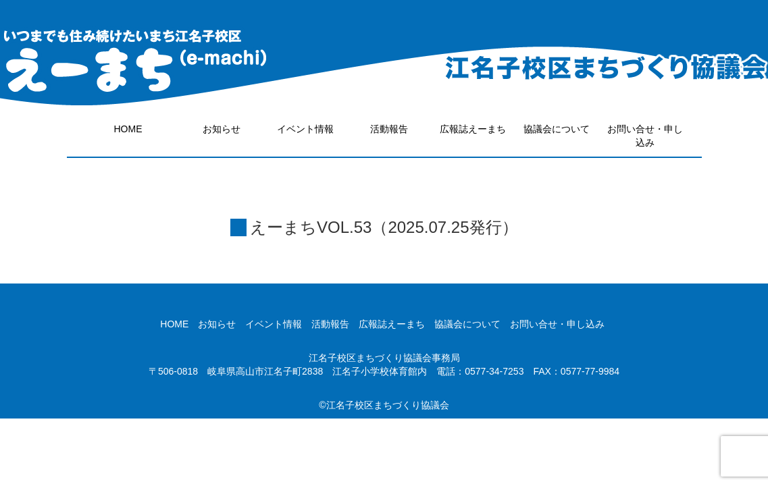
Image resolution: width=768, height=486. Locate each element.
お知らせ (221, 129)
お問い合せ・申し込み (645, 136)
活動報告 (389, 129)
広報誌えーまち (473, 129)
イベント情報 (305, 129)
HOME (128, 129)
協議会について (556, 129)
